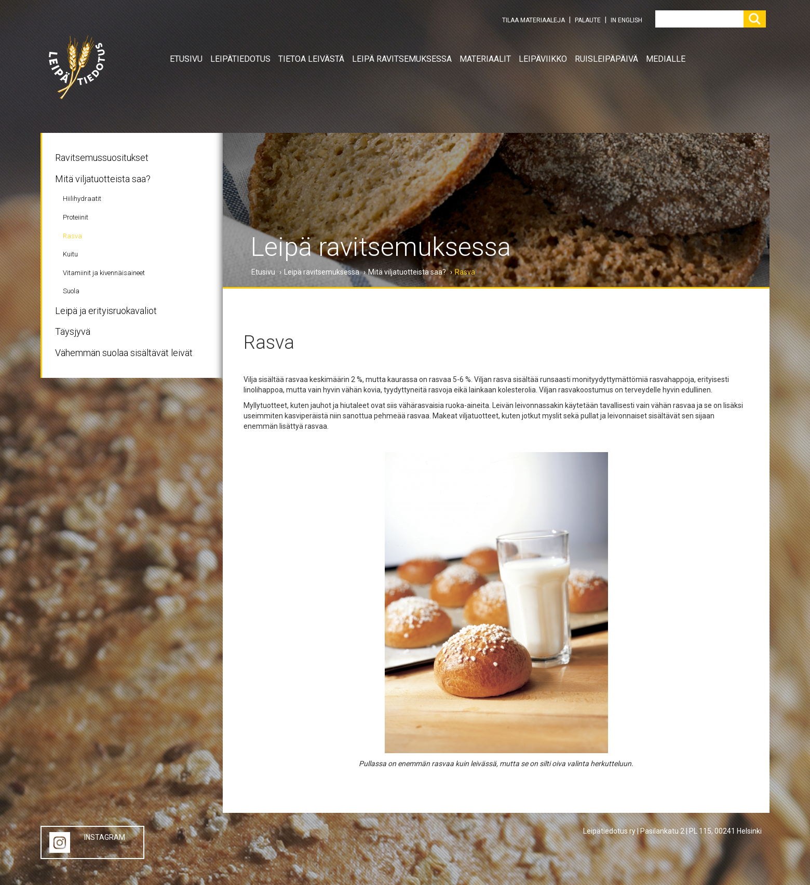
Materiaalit (485, 59)
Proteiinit (75, 217)
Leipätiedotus (240, 59)
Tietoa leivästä (311, 59)
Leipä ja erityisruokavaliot (106, 310)
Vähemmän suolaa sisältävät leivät (124, 352)
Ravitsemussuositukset (101, 157)
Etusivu (186, 59)
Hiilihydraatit (82, 198)
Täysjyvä (72, 331)
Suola (71, 291)
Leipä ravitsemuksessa (402, 59)
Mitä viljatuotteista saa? (103, 178)
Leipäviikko (543, 59)
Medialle (665, 59)
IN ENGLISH (626, 20)
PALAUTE (588, 20)
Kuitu (70, 254)
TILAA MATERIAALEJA (533, 20)
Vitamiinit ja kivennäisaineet (104, 273)
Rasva (72, 236)
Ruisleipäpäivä (606, 59)
